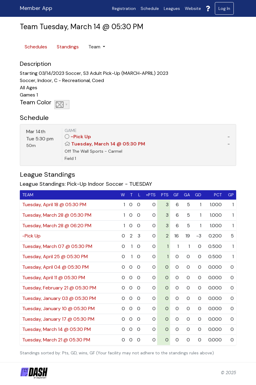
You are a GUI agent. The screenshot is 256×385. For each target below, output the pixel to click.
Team (95, 47)
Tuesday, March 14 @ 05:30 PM (108, 144)
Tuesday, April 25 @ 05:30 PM (55, 256)
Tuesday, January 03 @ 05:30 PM (59, 298)
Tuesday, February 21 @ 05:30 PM (59, 288)
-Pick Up (81, 136)
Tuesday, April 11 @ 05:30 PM (53, 277)
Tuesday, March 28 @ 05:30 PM (56, 215)
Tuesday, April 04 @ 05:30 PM (55, 267)
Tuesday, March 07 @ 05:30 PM (57, 246)
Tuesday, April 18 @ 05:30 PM (54, 204)
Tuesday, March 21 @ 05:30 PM (56, 340)
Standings (68, 47)
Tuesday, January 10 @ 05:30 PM (58, 308)
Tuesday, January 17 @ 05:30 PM (58, 319)
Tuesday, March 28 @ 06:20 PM (56, 225)
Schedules (36, 47)
